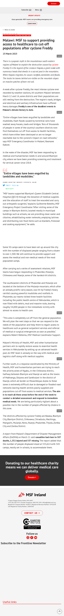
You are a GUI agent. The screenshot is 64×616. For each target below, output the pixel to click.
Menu (38, 10)
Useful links (10, 602)
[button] (59, 611)
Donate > (32, 477)
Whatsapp (10, 188)
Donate (53, 4)
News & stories (10, 30)
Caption (59, 56)
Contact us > (32, 513)
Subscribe (26, 10)
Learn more (32, 23)
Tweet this (11, 185)
